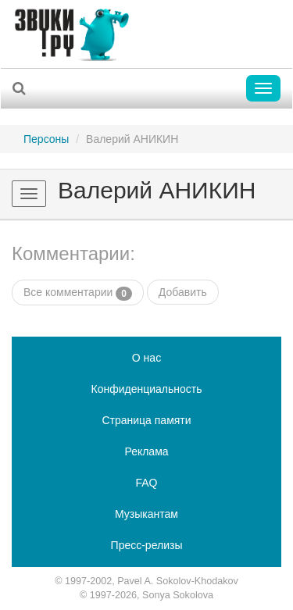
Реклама (146, 451)
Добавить (183, 292)
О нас (146, 357)
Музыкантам (146, 514)
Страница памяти (146, 420)
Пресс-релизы (147, 545)
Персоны (46, 139)
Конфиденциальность (146, 389)
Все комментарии (77, 293)
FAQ (146, 482)
